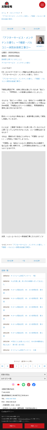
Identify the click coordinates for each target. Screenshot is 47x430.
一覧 (23, 29)
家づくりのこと (14, 59)
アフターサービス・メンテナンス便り (16, 63)
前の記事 (10, 29)
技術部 (4, 59)
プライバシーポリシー (24, 419)
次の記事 (37, 29)
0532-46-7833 (11, 398)
